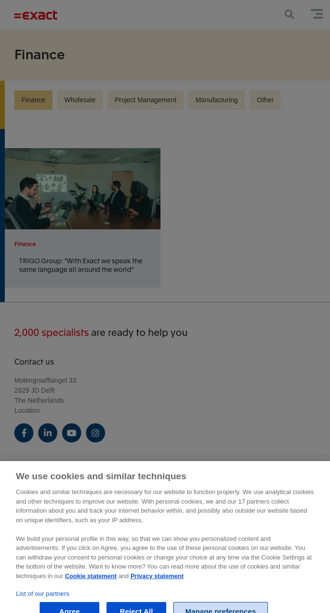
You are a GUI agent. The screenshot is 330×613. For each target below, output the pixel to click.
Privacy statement (156, 581)
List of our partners (42, 598)
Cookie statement (91, 581)
